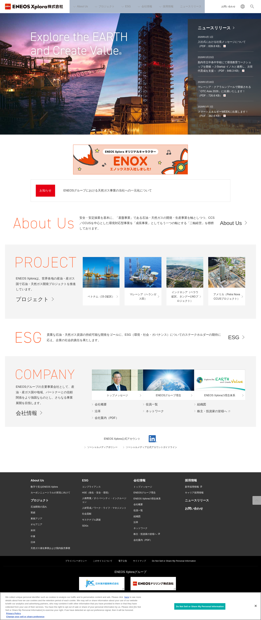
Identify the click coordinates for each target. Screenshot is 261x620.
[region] (130, 606)
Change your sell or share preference (25, 616)
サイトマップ (139, 561)
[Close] (255, 606)
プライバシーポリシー (76, 561)
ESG (233, 337)
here (127, 597)
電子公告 (122, 561)
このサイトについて (102, 561)
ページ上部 (257, 500)
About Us (231, 223)
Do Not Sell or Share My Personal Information (174, 561)
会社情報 (26, 413)
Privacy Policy (13, 613)
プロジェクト (32, 299)
